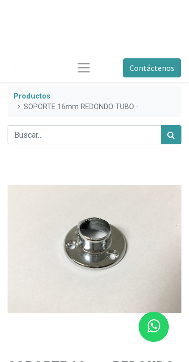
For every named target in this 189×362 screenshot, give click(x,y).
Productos (32, 96)
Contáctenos (152, 68)
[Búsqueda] (171, 134)
